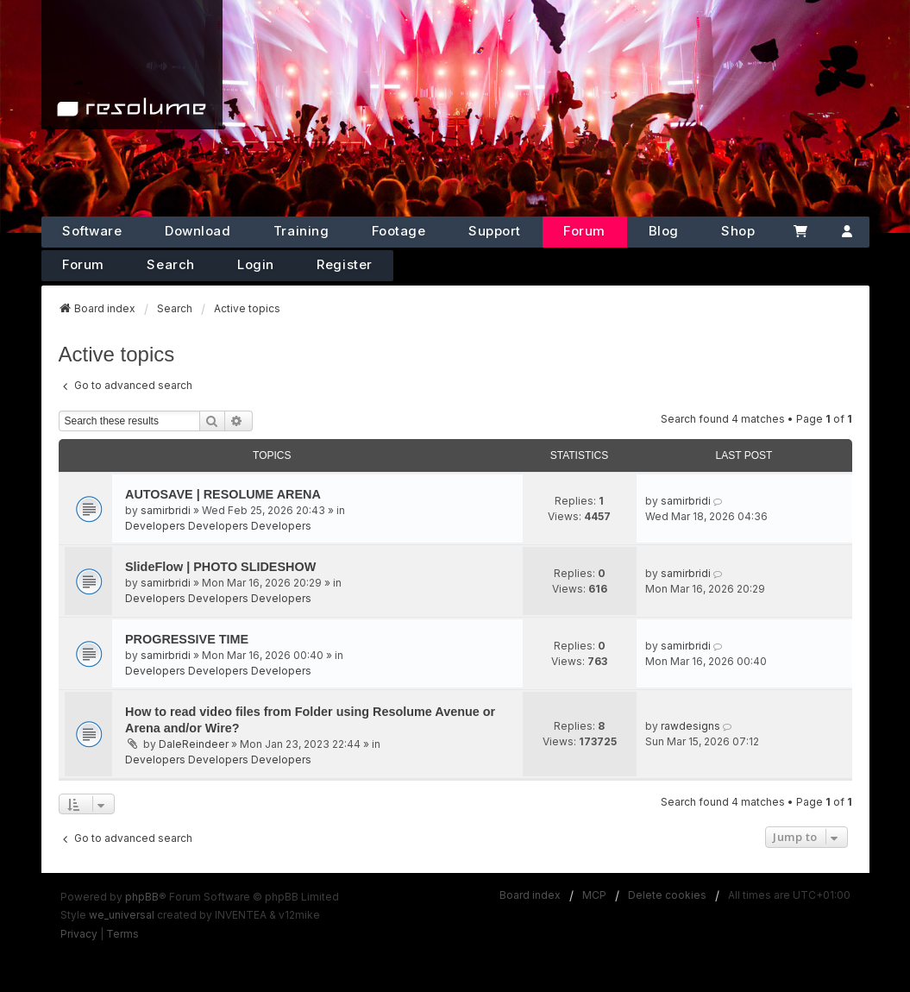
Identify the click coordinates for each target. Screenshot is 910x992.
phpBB (142, 896)
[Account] (847, 232)
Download (197, 231)
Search (170, 264)
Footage (399, 231)
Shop (738, 231)
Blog (664, 231)
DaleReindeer (194, 744)
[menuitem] (78, 934)
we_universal (121, 914)
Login (255, 264)
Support (494, 231)
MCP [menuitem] (594, 894)
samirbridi (166, 510)
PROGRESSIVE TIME (186, 639)
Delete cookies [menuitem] (667, 894)
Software (92, 231)
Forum (584, 231)
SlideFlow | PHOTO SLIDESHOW (220, 567)
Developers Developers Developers (218, 525)
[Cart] (800, 232)
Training (301, 231)
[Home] (132, 64)
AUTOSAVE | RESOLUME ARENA (223, 494)
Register (344, 264)
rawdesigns (690, 725)
